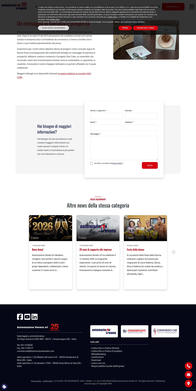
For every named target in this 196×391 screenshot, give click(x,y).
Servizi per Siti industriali (86, 7)
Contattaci (172, 6)
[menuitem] (152, 7)
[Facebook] (20, 316)
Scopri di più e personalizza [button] (53, 384)
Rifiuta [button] (125, 384)
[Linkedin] (35, 316)
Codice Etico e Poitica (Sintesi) (105, 348)
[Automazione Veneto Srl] (14, 7)
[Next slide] (173, 252)
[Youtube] (27, 316)
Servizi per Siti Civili (110, 7)
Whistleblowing (98, 354)
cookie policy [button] (112, 373)
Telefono (129, 122)
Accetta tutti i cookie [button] (145, 384)
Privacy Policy (116, 163)
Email (93, 122)
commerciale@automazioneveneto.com (35, 351)
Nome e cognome (98, 110)
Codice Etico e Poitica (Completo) (106, 351)
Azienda (128, 110)
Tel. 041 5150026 (25, 345)
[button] (192, 6)
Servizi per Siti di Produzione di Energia (53, 7)
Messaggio (95, 134)
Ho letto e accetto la (108, 163)
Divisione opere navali (133, 7)
